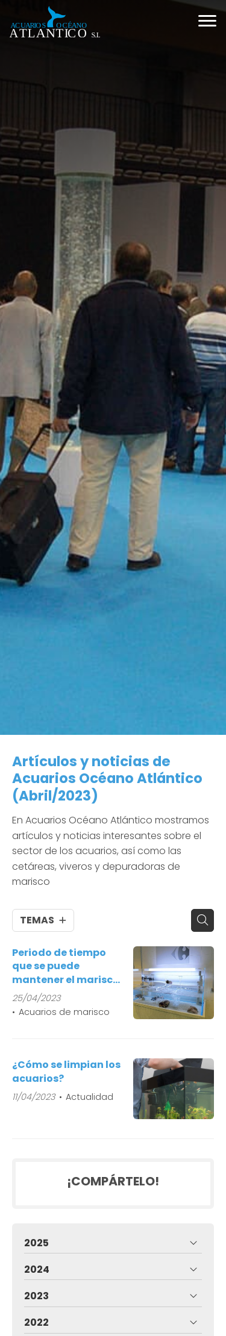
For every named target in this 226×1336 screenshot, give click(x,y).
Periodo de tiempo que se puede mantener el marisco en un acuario (65, 966)
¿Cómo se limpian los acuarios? (66, 1071)
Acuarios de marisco (64, 1012)
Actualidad (89, 1097)
